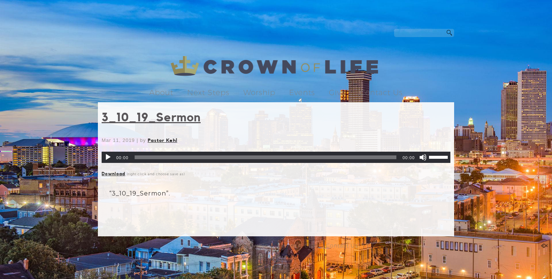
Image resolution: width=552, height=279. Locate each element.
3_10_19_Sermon (151, 118)
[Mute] (423, 157)
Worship (259, 92)
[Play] (108, 157)
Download (113, 174)
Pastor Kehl (162, 140)
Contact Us (381, 92)
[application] (276, 157)
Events (302, 92)
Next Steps (208, 92)
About (161, 92)
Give (337, 92)
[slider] (266, 157)
